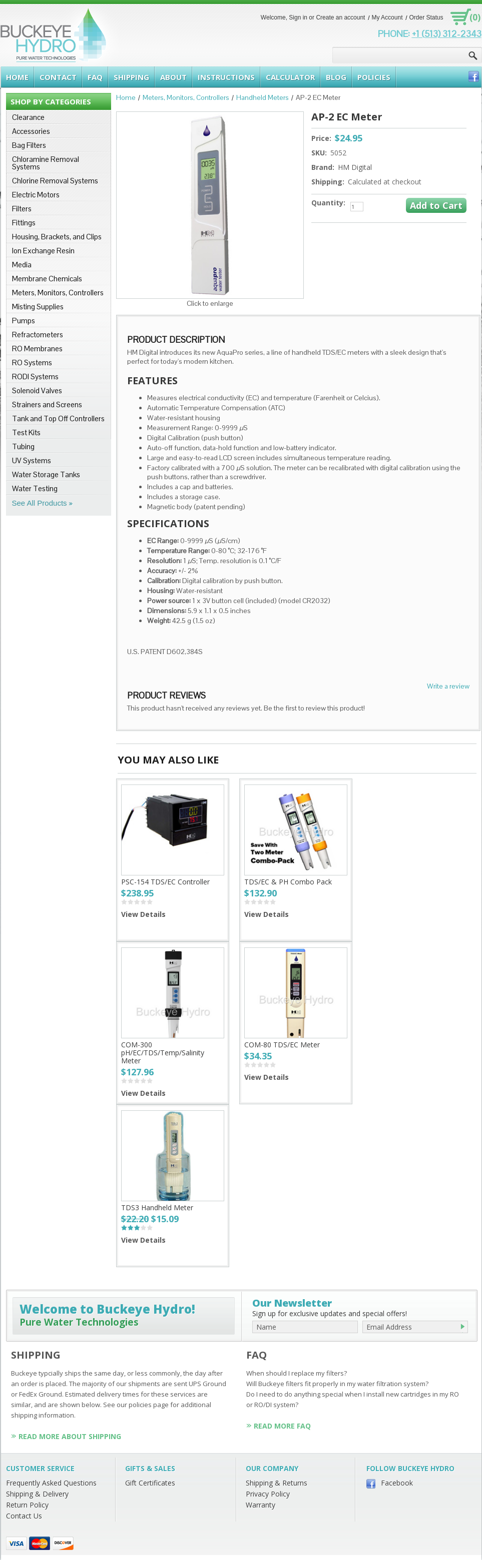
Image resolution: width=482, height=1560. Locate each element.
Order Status (426, 17)
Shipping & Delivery (37, 1494)
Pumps (23, 320)
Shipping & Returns (276, 1483)
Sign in (298, 17)
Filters (22, 208)
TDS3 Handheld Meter (157, 1207)
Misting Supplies (38, 306)
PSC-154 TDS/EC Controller (165, 881)
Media (22, 264)
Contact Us (24, 1516)
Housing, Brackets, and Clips (57, 236)
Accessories (31, 131)
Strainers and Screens (47, 404)
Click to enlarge (210, 303)
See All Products (39, 503)
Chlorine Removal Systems (55, 180)
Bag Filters (29, 145)
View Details (143, 914)
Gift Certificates (150, 1483)
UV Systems (31, 460)
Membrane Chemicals (47, 278)
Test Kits (26, 432)
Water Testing (35, 488)
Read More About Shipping (70, 1436)
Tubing (23, 446)
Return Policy (27, 1505)
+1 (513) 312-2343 (446, 33)
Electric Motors (36, 194)
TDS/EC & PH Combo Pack (288, 881)
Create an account (340, 17)
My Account (386, 17)
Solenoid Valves (37, 390)
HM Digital (355, 167)
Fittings (24, 222)
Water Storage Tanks (46, 474)
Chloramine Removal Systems (45, 162)
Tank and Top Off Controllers (58, 418)
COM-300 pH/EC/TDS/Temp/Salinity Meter (162, 1052)
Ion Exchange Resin (43, 250)
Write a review (448, 686)
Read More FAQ (282, 1426)
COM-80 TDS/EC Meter (282, 1044)
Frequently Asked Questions (51, 1483)
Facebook (397, 1483)
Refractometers (37, 334)
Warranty (260, 1505)
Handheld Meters (262, 97)
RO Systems (32, 362)
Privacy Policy (268, 1494)
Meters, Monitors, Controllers (58, 292)
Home (126, 97)
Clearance (28, 117)
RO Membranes (37, 348)
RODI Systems (35, 376)
